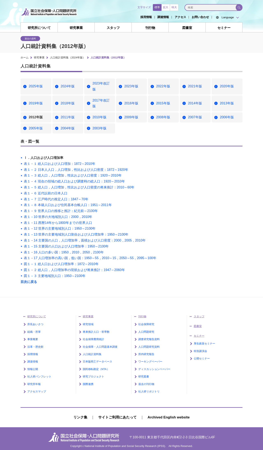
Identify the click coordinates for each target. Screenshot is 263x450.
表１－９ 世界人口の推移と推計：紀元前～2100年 (61, 211)
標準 (157, 7)
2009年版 (131, 117)
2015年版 (163, 103)
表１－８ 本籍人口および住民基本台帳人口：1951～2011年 (68, 205)
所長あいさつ (35, 324)
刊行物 (150, 28)
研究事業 (76, 28)
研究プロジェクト (93, 376)
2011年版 (68, 117)
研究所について (39, 28)
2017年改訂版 (101, 103)
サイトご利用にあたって (117, 417)
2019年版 (36, 103)
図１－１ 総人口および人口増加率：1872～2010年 (61, 264)
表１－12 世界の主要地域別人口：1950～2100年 (60, 228)
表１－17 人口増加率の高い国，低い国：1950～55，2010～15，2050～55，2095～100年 (90, 258)
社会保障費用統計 (93, 339)
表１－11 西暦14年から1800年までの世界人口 (58, 222)
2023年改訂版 (101, 86)
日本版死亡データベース (97, 361)
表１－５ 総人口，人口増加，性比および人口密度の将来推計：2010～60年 (79, 187)
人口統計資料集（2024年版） (67, 57)
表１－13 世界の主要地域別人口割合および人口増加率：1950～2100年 (76, 234)
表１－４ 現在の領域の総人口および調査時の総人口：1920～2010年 (74, 181)
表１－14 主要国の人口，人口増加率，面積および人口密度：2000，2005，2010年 (85, 240)
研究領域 (88, 324)
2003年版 (99, 128)
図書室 (187, 28)
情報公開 (32, 369)
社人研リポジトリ (149, 391)
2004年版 (68, 128)
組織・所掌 (34, 331)
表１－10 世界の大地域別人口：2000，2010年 (58, 217)
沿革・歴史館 (35, 346)
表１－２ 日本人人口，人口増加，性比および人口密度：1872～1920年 (76, 169)
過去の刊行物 (146, 384)
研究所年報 (34, 384)
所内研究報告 (146, 354)
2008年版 (163, 117)
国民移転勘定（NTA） (96, 369)
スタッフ (113, 28)
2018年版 (68, 103)
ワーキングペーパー (150, 361)
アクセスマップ (36, 391)
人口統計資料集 (92, 354)
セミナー (224, 28)
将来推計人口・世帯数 (96, 331)
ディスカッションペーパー (154, 369)
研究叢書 (143, 376)
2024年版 (68, 86)
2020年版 (227, 86)
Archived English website (169, 417)
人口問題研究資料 (149, 346)
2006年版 (227, 117)
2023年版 (131, 86)
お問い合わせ (200, 17)
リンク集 (80, 417)
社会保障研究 (146, 324)
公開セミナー (202, 358)
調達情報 (163, 17)
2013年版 (227, 103)
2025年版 (36, 86)
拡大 (165, 7)
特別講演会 (200, 351)
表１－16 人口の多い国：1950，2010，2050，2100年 (64, 252)
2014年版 (195, 103)
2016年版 (131, 103)
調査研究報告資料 (149, 339)
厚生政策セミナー (204, 343)
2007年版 (195, 117)
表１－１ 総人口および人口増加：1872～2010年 (59, 163)
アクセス (180, 17)
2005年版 (36, 128)
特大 (174, 7)
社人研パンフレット (39, 376)
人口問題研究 (146, 331)
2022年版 (163, 86)
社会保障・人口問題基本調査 (100, 346)
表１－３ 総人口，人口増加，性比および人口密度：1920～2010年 (73, 175)
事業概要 (32, 339)
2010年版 (99, 117)
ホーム (25, 57)
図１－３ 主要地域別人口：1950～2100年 (54, 276)
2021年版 (195, 86)
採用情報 (146, 17)
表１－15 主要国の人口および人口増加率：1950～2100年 (66, 246)
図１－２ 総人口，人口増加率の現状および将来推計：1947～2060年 (74, 270)
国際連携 (88, 384)
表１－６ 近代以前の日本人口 (45, 193)
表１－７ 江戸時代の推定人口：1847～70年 (56, 199)
